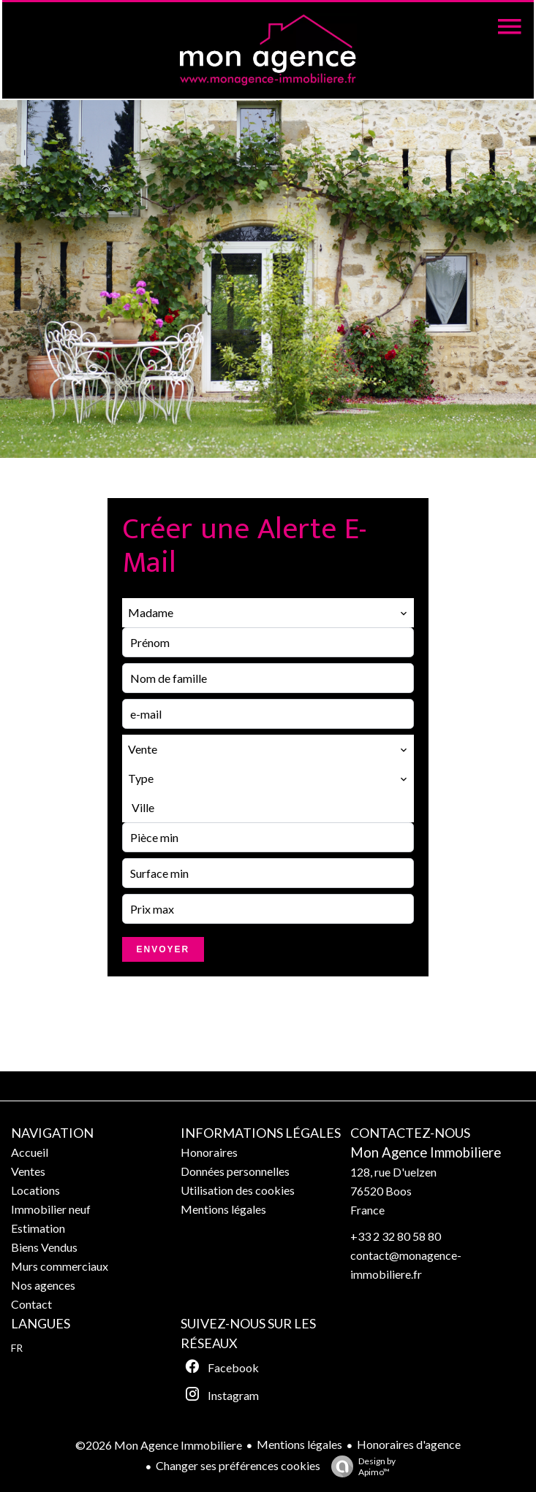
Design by (360, 1466)
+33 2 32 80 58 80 (395, 1236)
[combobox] (268, 612)
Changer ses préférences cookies (238, 1465)
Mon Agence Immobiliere (425, 1152)
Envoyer (163, 949)
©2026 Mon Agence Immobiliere (158, 1445)
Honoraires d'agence (409, 1444)
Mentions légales (299, 1444)
